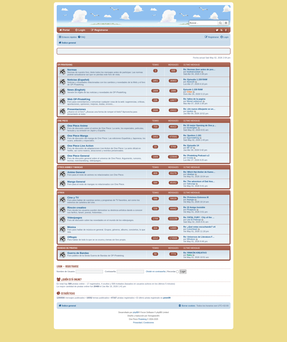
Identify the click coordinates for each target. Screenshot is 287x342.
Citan (189, 92)
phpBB (135, 312)
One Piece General (78, 155)
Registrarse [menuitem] (101, 30)
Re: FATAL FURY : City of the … (198, 217)
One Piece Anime (77, 125)
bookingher (192, 128)
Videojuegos (74, 217)
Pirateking (142, 319)
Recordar (173, 271)
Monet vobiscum (194, 101)
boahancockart (193, 72)
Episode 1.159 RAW (193, 89)
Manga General (76, 181)
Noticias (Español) (78, 79)
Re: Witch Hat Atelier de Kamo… (199, 172)
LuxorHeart (192, 229)
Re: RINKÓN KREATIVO (195, 253)
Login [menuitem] (81, 30)
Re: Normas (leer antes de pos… (199, 69)
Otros (61, 193)
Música (71, 227)
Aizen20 (190, 82)
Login (59, 266)
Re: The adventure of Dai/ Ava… (199, 181)
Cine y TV (73, 197)
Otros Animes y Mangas (70, 167)
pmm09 (167, 298)
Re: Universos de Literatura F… (198, 237)
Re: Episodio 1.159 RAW (195, 79)
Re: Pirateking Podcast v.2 (196, 155)
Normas (72, 69)
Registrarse (71, 266)
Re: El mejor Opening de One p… (199, 125)
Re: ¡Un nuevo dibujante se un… (199, 109)
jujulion (190, 111)
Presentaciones (76, 109)
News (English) (76, 89)
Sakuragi (191, 184)
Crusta (190, 158)
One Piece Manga (77, 135)
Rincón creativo (76, 207)
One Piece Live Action (80, 145)
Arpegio (190, 199)
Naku (189, 255)
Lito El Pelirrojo (194, 219)
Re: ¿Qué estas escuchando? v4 (199, 227)
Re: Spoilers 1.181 (192, 135)
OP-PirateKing (65, 65)
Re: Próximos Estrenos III (196, 197)
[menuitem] (81, 37)
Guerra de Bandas (78, 253)
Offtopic (72, 237)
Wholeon (191, 239)
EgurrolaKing (193, 138)
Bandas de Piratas (67, 248)
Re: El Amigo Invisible (194, 207)
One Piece (63, 121)
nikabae (190, 174)
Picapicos (191, 209)
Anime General (76, 172)
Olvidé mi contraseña (155, 271)
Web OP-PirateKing (78, 99)
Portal (66, 30)
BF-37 (190, 148)
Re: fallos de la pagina (194, 99)
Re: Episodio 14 (191, 145)
